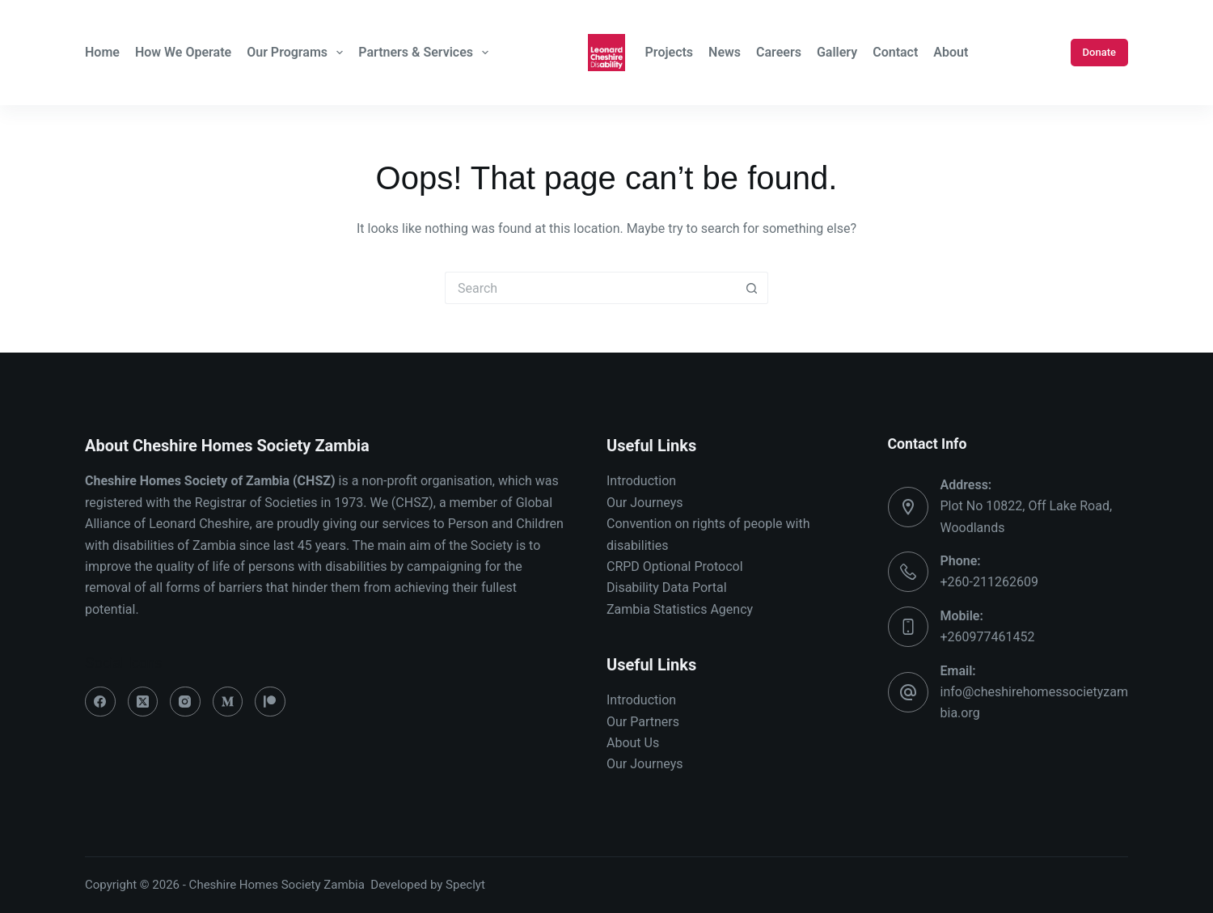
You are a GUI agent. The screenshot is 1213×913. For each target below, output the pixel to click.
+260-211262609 (989, 582)
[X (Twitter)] (143, 702)
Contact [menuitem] (895, 52)
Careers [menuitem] (778, 52)
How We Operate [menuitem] (183, 52)
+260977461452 (987, 637)
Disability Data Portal (666, 587)
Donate (1099, 52)
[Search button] (752, 288)
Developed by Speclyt (427, 884)
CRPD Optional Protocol (674, 566)
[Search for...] (590, 288)
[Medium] (228, 702)
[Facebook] (100, 702)
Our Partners (642, 721)
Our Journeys (644, 502)
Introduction (641, 480)
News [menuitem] (724, 52)
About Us (632, 742)
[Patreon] (270, 702)
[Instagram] (185, 702)
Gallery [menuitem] (837, 52)
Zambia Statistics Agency (679, 609)
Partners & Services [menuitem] (425, 52)
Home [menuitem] (102, 52)
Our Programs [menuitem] (297, 52)
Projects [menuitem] (669, 52)
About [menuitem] (950, 52)
